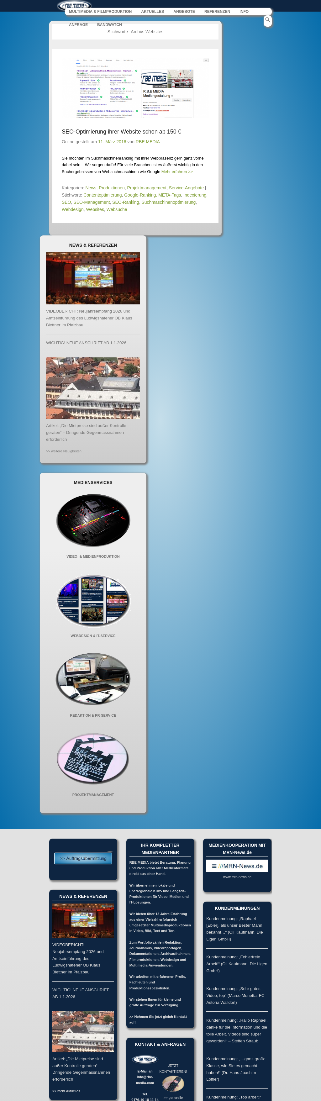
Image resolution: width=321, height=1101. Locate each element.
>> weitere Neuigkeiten (64, 451)
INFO (244, 12)
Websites (95, 209)
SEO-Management (91, 202)
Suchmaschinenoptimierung (168, 202)
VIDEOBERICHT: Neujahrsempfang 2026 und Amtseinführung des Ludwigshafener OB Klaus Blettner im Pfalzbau (89, 318)
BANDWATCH (109, 25)
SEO (66, 202)
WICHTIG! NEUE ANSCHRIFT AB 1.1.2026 (86, 343)
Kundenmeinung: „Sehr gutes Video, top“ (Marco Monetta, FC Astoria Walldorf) (235, 996)
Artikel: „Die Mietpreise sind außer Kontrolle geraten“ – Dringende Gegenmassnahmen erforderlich (86, 433)
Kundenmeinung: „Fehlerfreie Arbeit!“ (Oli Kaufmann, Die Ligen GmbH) (236, 964)
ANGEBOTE (184, 12)
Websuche (117, 209)
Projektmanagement (146, 188)
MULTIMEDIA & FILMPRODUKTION (100, 12)
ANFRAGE (78, 25)
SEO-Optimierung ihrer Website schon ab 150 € (121, 132)
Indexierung (194, 195)
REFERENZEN (217, 12)
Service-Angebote (186, 188)
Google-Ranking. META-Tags (152, 195)
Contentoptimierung (102, 195)
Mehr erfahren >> (177, 171)
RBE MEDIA (148, 141)
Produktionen (112, 188)
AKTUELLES (152, 12)
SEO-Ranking (125, 202)
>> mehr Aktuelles (66, 1091)
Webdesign (73, 209)
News (91, 188)
